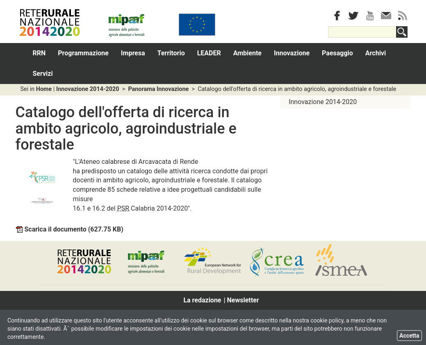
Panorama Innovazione (158, 89)
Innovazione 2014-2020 (87, 89)
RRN (39, 53)
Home (44, 89)
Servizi (43, 73)
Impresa (133, 53)
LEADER (209, 53)
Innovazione (292, 53)
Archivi (375, 53)
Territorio (171, 53)
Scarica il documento (69, 229)
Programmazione (83, 53)
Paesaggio (337, 53)
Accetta (409, 335)
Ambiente (247, 53)
